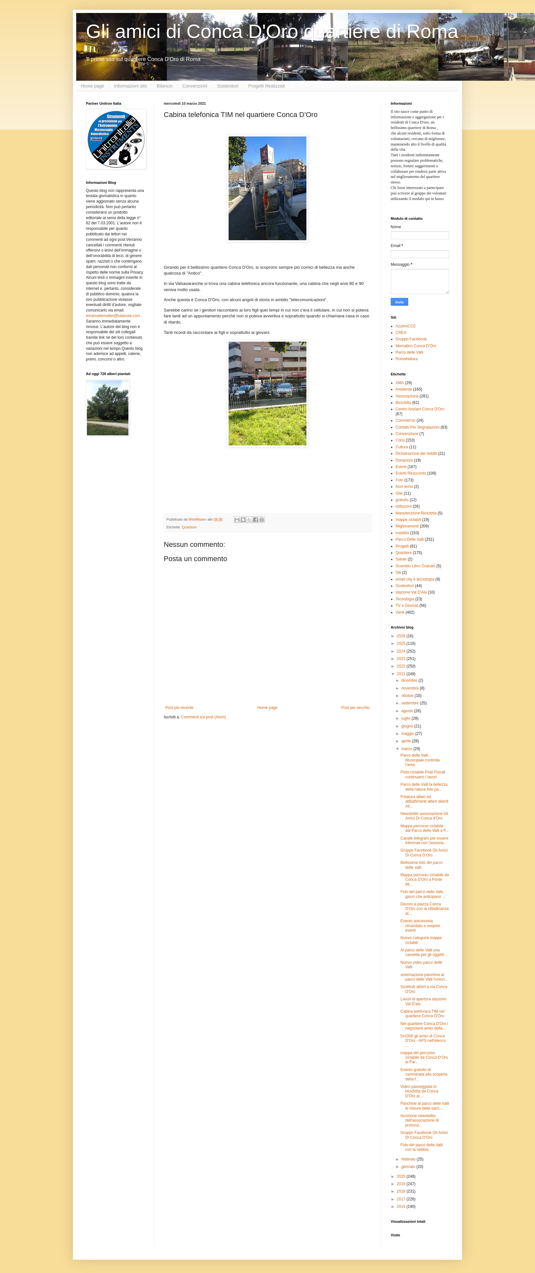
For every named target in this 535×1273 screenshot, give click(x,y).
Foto (399, 480)
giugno (407, 726)
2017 (402, 1199)
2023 (402, 658)
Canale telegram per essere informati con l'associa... (424, 840)
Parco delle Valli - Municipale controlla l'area (420, 760)
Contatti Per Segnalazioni (417, 427)
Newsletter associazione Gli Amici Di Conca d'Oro (424, 815)
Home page (92, 85)
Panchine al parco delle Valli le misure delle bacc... (424, 1105)
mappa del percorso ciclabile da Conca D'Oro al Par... (424, 1058)
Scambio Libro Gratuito (415, 566)
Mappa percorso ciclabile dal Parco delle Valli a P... (424, 828)
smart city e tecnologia (415, 579)
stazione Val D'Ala (411, 592)
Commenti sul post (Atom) (203, 717)
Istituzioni (404, 506)
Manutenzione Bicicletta (416, 513)
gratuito (402, 500)
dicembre (410, 680)
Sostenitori (227, 85)
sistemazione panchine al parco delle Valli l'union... (424, 977)
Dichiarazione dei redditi (416, 453)
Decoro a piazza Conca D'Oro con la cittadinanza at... (424, 909)
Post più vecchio (355, 707)
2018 (402, 1191)
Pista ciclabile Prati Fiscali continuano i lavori (422, 774)
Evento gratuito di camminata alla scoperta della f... (423, 1074)
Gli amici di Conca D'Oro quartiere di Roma (272, 31)
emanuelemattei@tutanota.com (113, 315)
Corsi (400, 440)
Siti (398, 572)
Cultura (402, 447)
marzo (407, 749)
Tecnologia (405, 599)
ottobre (408, 695)
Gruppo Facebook (411, 339)
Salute (401, 559)
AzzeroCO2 (406, 326)
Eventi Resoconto (411, 473)
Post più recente (179, 707)
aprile (406, 741)
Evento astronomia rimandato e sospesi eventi (420, 926)
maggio (408, 733)
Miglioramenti (407, 526)
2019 (402, 1184)
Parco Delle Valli (410, 539)
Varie (400, 612)
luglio (406, 718)
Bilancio (164, 85)
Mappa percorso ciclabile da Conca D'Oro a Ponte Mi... (424, 880)
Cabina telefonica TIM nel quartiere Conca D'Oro (422, 1013)
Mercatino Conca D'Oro (416, 346)
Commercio (405, 420)
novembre (410, 688)
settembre (410, 703)
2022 (402, 666)
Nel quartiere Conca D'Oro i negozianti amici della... (424, 1026)
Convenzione (407, 433)
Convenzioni (194, 85)
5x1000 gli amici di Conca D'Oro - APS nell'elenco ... (423, 1041)
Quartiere (189, 527)
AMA (400, 383)
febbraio (409, 1159)
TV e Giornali (407, 605)
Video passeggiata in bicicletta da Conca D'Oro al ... (419, 1091)
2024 (402, 651)
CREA (401, 332)
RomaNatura (407, 359)
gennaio (408, 1166)
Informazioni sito (130, 85)
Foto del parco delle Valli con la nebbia (421, 1147)
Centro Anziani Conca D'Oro (420, 409)
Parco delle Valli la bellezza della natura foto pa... (423, 786)
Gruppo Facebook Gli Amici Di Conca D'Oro (424, 852)
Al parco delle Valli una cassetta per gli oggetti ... (424, 952)
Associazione (407, 396)
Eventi (401, 467)
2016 (402, 1206)
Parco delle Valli (409, 352)
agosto (407, 711)
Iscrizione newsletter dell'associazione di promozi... (419, 1120)
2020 (402, 1176)
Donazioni (404, 460)
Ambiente (404, 389)
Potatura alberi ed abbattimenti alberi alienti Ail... (424, 801)
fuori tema (404, 486)
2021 (402, 674)
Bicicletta (403, 402)
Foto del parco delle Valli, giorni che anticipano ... (422, 894)
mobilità (402, 533)
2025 (402, 643)
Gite (399, 493)
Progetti (402, 546)
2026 (402, 636)
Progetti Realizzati (266, 85)
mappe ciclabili (408, 519)
